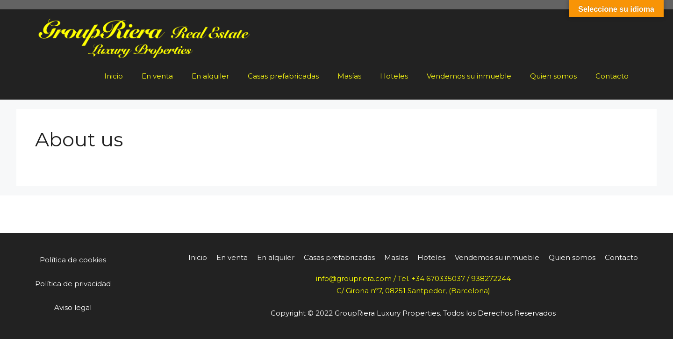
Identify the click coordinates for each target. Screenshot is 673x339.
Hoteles (394, 76)
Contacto (612, 76)
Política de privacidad (73, 283)
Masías (349, 76)
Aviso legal (73, 307)
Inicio (113, 76)
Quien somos (553, 76)
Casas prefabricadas (283, 76)
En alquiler (210, 76)
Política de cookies (73, 259)
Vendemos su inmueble (469, 76)
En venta (157, 76)
